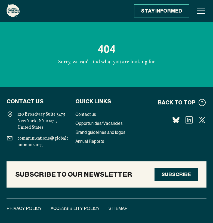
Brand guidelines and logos (100, 132)
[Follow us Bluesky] (176, 120)
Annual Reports (89, 141)
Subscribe (176, 174)
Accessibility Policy (75, 208)
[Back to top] (175, 102)
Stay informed (161, 11)
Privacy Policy (24, 208)
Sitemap (118, 208)
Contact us (85, 114)
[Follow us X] (202, 120)
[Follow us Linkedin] (189, 120)
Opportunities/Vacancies (99, 123)
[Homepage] (13, 10)
